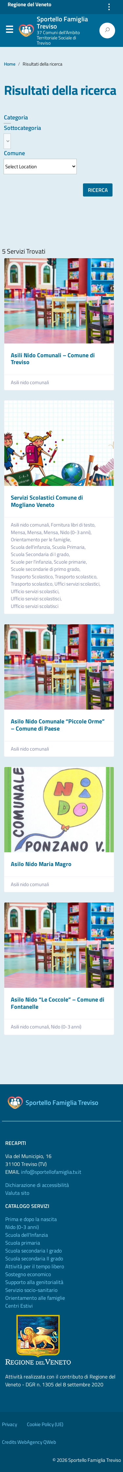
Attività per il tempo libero (34, 1266)
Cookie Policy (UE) (45, 1424)
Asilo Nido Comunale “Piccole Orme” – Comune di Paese (58, 725)
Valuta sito (17, 1193)
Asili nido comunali (30, 382)
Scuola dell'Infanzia (26, 1235)
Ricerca (98, 190)
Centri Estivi (19, 1306)
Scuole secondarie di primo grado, (46, 569)
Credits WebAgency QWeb (29, 1442)
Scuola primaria (22, 1243)
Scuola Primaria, (69, 547)
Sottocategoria (22, 127)
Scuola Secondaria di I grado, (41, 554)
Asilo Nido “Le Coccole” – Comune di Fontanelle (57, 1003)
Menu (9, 31)
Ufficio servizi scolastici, (35, 591)
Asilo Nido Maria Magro (41, 864)
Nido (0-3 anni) (66, 1026)
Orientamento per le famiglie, (41, 539)
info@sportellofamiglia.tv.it (51, 1172)
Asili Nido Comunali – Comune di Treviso (53, 359)
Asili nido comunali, (31, 525)
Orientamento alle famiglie (35, 1298)
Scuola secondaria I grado (33, 1250)
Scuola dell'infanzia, (31, 547)
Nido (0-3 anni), (76, 532)
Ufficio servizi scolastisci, (37, 598)
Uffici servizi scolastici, (77, 584)
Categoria (16, 117)
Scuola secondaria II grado (34, 1258)
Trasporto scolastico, (76, 576)
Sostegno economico (28, 1274)
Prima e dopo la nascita (31, 1219)
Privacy (9, 1424)
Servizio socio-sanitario (31, 1290)
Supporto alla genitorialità (34, 1282)
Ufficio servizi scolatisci (34, 606)
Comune (14, 153)
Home (9, 64)
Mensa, (19, 532)
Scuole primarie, (71, 562)
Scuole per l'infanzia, (32, 562)
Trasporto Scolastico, (33, 576)
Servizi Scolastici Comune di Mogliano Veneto (47, 501)
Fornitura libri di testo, (73, 525)
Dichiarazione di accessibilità (37, 1185)
